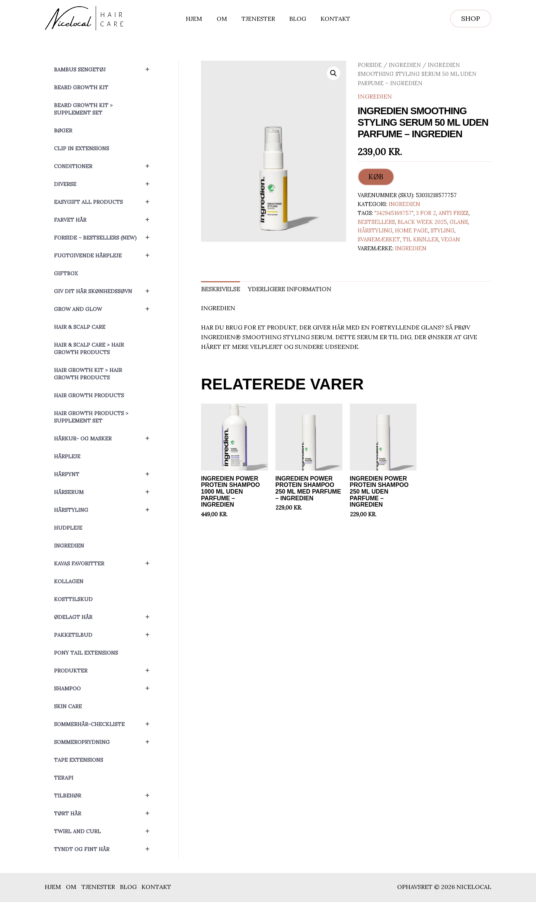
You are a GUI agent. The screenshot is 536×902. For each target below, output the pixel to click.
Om (224, 18)
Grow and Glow (105, 309)
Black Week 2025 (422, 222)
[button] (470, 19)
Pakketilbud (105, 635)
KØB (376, 177)
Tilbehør (105, 796)
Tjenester (258, 18)
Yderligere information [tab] (289, 289)
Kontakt (330, 18)
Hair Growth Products (89, 395)
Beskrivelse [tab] (220, 289)
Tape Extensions (78, 760)
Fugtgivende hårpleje (105, 255)
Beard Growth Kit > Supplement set (83, 109)
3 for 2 (426, 213)
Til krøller (420, 240)
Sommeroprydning (105, 742)
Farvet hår (105, 220)
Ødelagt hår (105, 617)
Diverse (105, 184)
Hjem (199, 18)
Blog (295, 18)
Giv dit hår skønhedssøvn (105, 291)
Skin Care (68, 706)
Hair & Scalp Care (79, 327)
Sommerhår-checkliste (105, 724)
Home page (411, 231)
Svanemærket (379, 240)
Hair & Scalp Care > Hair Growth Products (89, 348)
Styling (442, 231)
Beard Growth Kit (81, 87)
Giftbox (66, 273)
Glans (459, 222)
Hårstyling (105, 510)
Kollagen (68, 581)
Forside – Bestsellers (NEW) (105, 238)
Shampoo (105, 688)
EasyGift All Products (105, 202)
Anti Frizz (453, 213)
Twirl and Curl (105, 831)
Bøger (63, 130)
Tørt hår (105, 813)
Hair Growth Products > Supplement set (91, 417)
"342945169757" (394, 213)
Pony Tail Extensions (86, 652)
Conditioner (105, 166)
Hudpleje (68, 527)
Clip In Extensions (81, 148)
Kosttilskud (73, 599)
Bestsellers (376, 222)
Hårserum (105, 492)
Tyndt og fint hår (105, 849)
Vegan (450, 240)
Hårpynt (105, 474)
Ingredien (69, 545)
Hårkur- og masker (105, 438)
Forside (370, 64)
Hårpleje (67, 456)
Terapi (63, 777)
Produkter (105, 671)
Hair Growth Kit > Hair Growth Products (88, 374)
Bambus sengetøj (105, 69)
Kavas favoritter (105, 563)
